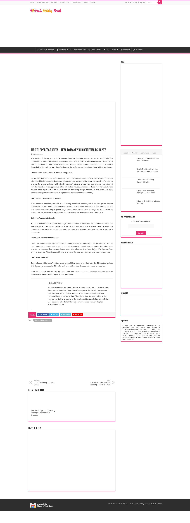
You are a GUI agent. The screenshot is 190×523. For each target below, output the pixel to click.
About (86, 2)
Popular (134, 153)
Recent (125, 153)
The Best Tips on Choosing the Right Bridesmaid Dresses (43, 412)
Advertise (54, 2)
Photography (95, 50)
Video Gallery (110, 50)
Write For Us (64, 2)
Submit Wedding (42, 2)
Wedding (61, 50)
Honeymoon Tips (78, 50)
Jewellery (137, 50)
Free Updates (76, 2)
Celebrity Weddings (45, 50)
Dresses (125, 50)
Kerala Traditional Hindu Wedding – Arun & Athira (96, 383)
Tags (154, 153)
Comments (145, 153)
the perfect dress (76, 167)
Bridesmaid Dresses (43, 320)
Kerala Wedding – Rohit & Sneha (47, 383)
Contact (93, 2)
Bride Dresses (37, 154)
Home (32, 2)
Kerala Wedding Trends (141, 504)
